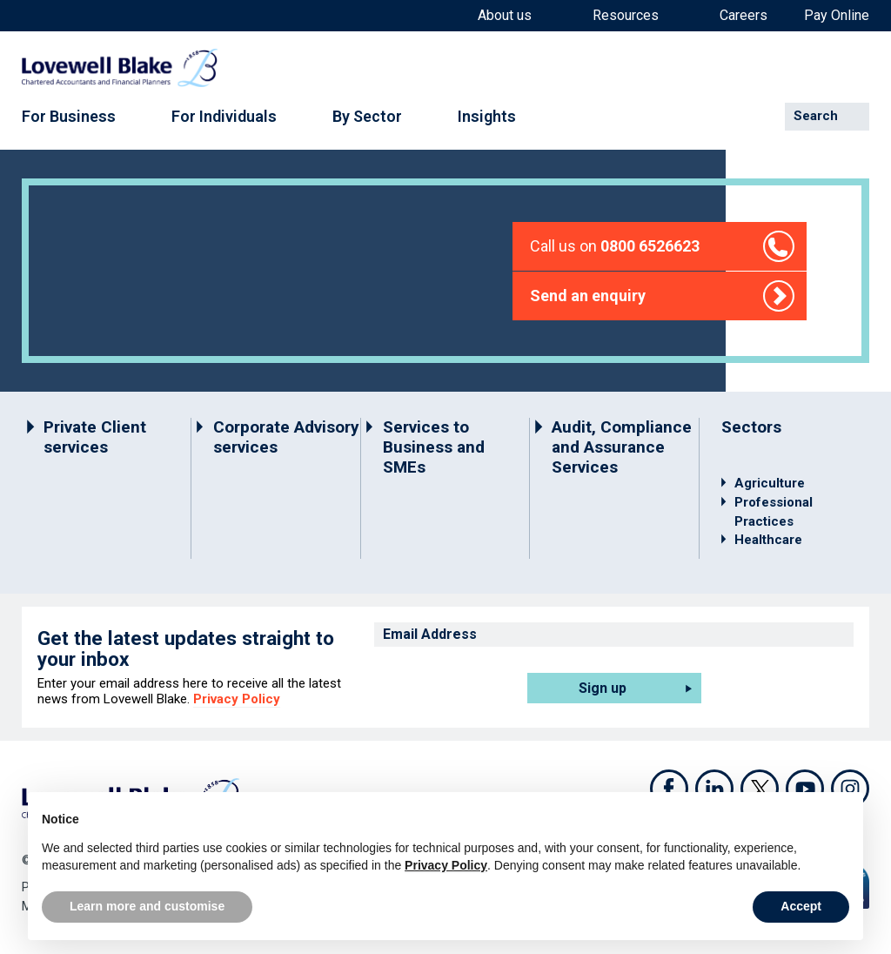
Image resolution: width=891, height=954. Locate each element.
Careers (743, 16)
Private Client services (95, 437)
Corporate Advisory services (286, 437)
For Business (69, 116)
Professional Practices (773, 511)
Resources (626, 16)
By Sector (367, 116)
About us (505, 16)
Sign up (602, 688)
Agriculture (769, 483)
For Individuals (224, 116)
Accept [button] (800, 906)
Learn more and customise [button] (147, 906)
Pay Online (836, 16)
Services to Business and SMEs (434, 447)
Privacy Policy (236, 699)
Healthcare (768, 540)
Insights (487, 116)
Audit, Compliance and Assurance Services (622, 447)
